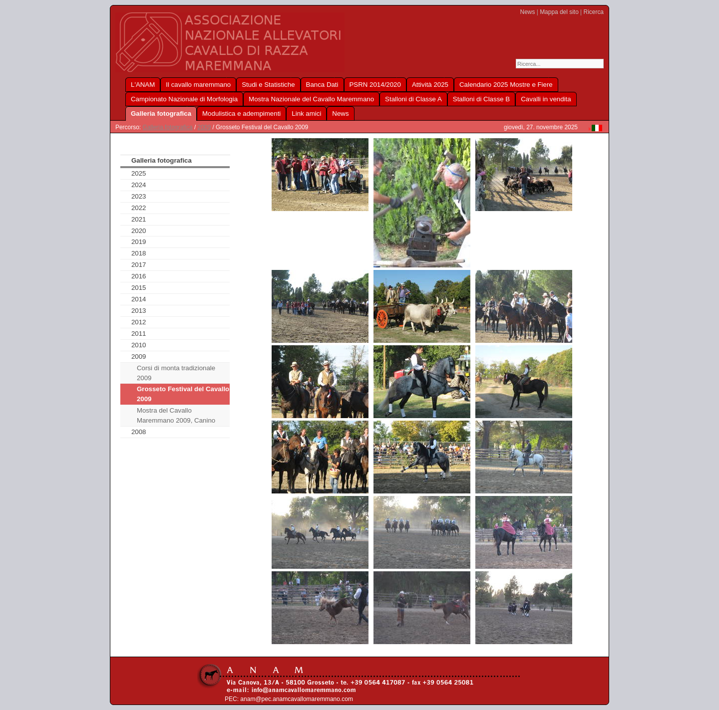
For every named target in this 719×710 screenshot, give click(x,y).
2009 (204, 127)
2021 (138, 219)
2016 (138, 276)
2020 (138, 231)
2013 (138, 310)
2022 (138, 208)
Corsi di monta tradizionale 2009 (176, 373)
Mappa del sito (559, 11)
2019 (138, 241)
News (527, 11)
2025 (138, 173)
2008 (138, 432)
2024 (138, 185)
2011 (138, 333)
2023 (138, 196)
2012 (138, 322)
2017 (138, 264)
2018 (138, 253)
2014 (138, 299)
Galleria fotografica (167, 127)
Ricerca (594, 11)
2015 (138, 287)
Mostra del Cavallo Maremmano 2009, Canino (176, 415)
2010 (138, 345)
